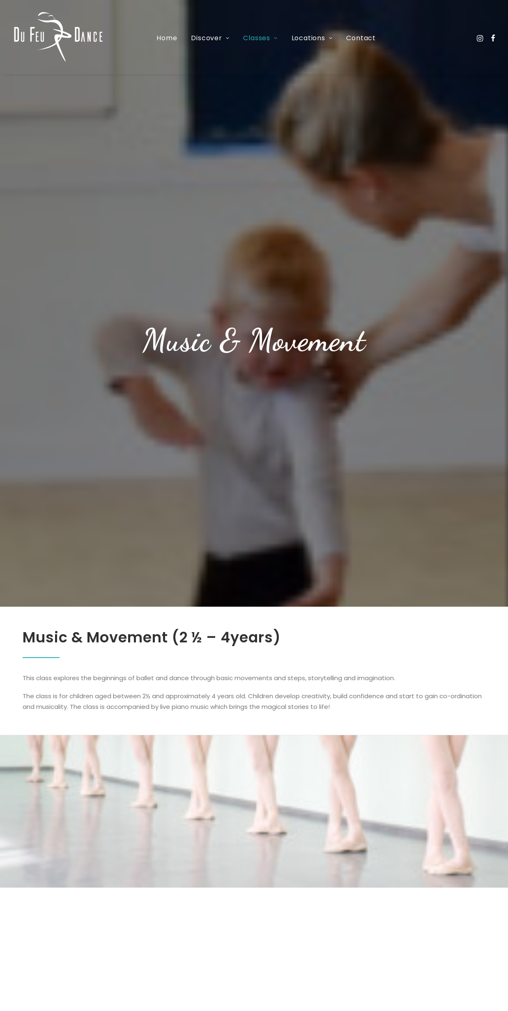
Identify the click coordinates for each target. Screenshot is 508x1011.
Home (166, 38)
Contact (361, 38)
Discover (210, 38)
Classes (260, 38)
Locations (312, 38)
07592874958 (59, 974)
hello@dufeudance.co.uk (154, 992)
